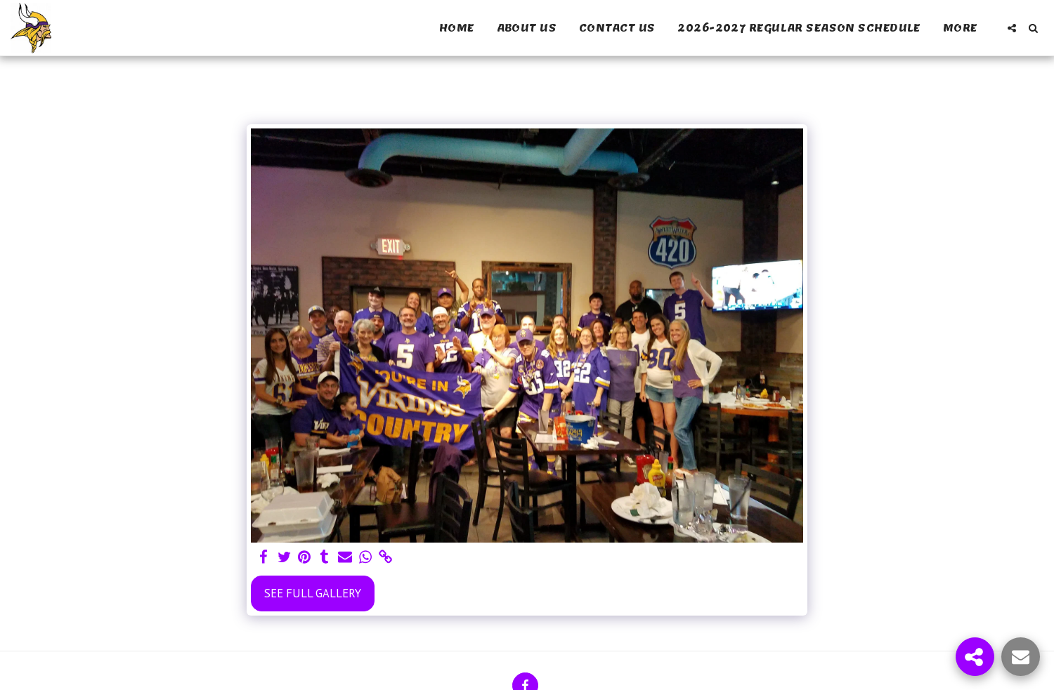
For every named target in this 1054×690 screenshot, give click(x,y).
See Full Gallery (312, 593)
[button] (1012, 28)
